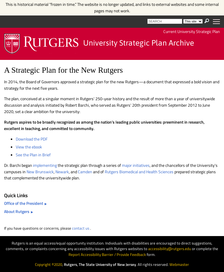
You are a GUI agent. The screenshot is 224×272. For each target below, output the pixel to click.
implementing (45, 165)
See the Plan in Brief (33, 155)
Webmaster (179, 264)
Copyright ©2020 (48, 264)
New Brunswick (40, 172)
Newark (62, 172)
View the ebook (29, 147)
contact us (80, 228)
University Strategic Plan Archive (138, 43)
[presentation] (206, 21)
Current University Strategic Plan (191, 32)
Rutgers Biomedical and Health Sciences (139, 172)
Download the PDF (32, 139)
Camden (85, 172)
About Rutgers (16, 211)
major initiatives (136, 165)
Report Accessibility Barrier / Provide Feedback (107, 254)
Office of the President (23, 203)
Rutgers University (41, 44)
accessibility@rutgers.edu (169, 249)
